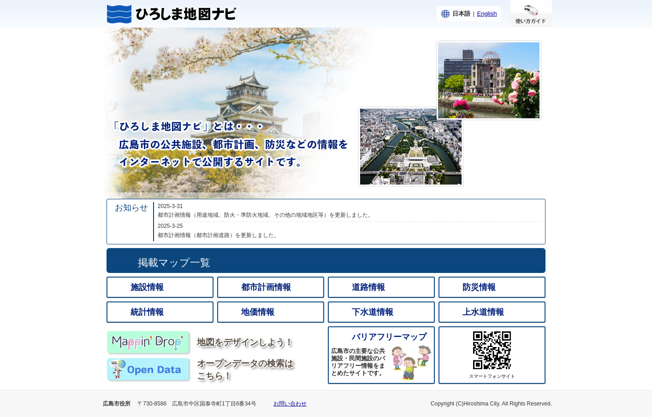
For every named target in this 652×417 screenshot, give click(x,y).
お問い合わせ (290, 403)
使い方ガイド (531, 14)
